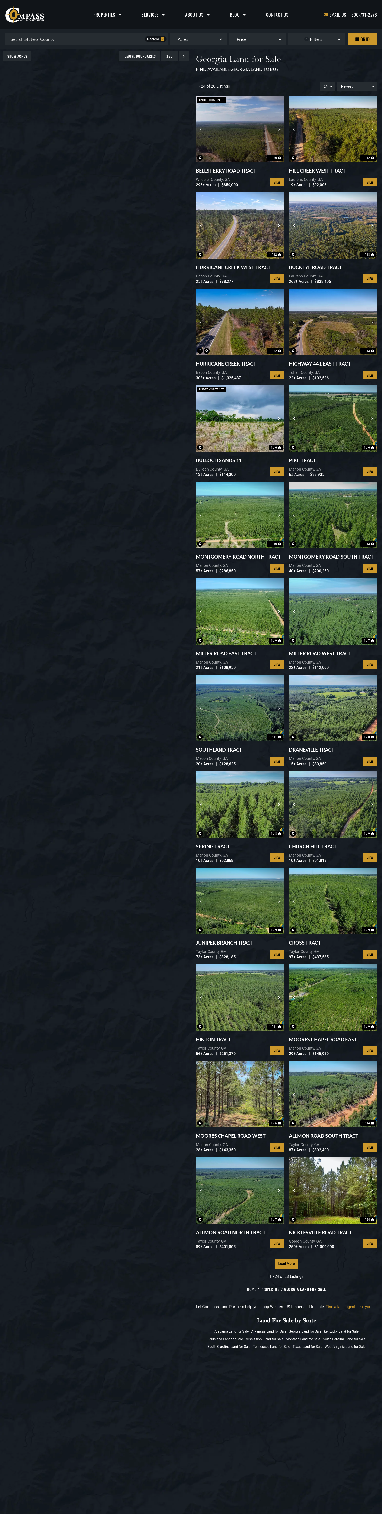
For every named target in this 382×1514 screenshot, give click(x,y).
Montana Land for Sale (303, 1339)
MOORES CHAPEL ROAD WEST (231, 1136)
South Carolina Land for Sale (228, 1347)
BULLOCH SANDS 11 (219, 460)
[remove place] (162, 39)
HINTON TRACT (213, 1039)
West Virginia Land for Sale (345, 1347)
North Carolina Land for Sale (344, 1339)
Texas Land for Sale (307, 1347)
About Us (197, 14)
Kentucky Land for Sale (341, 1331)
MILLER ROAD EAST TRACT (226, 653)
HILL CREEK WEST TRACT (317, 171)
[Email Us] (326, 14)
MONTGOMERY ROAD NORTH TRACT (238, 557)
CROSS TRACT (305, 943)
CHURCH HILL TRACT (313, 846)
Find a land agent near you (348, 1306)
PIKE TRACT (302, 460)
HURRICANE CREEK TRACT (226, 364)
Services (154, 14)
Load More (286, 1264)
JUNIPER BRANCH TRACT (224, 943)
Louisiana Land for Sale (225, 1339)
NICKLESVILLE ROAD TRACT (320, 1232)
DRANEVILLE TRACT (311, 750)
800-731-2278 (364, 14)
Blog (238, 14)
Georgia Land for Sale (305, 1331)
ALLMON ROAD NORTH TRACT (231, 1232)
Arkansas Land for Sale (268, 1331)
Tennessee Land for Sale (271, 1347)
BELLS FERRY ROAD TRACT (226, 171)
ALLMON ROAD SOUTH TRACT (323, 1136)
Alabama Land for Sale (231, 1331)
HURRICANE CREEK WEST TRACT (233, 267)
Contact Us (277, 14)
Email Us (337, 14)
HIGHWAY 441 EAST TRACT (320, 364)
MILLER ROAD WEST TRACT (320, 653)
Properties (107, 14)
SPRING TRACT (213, 846)
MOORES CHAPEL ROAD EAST (323, 1039)
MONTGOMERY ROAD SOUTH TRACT (331, 557)
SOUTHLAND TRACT (219, 750)
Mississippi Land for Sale (264, 1339)
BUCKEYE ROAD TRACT (315, 267)
